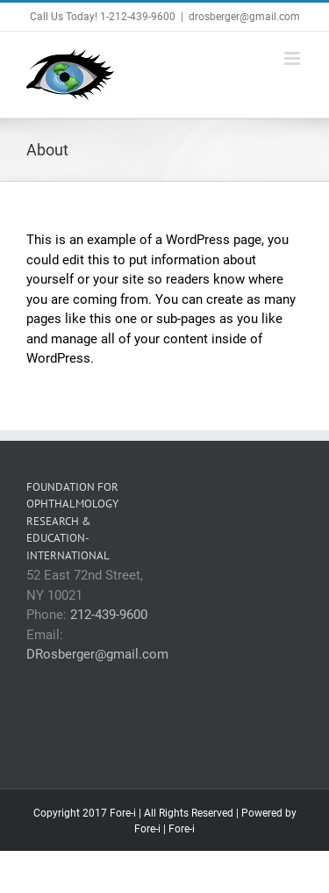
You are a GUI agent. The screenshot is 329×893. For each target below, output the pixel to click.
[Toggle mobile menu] (293, 58)
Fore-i (147, 829)
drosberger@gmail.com (244, 17)
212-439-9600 (108, 615)
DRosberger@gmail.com (97, 654)
